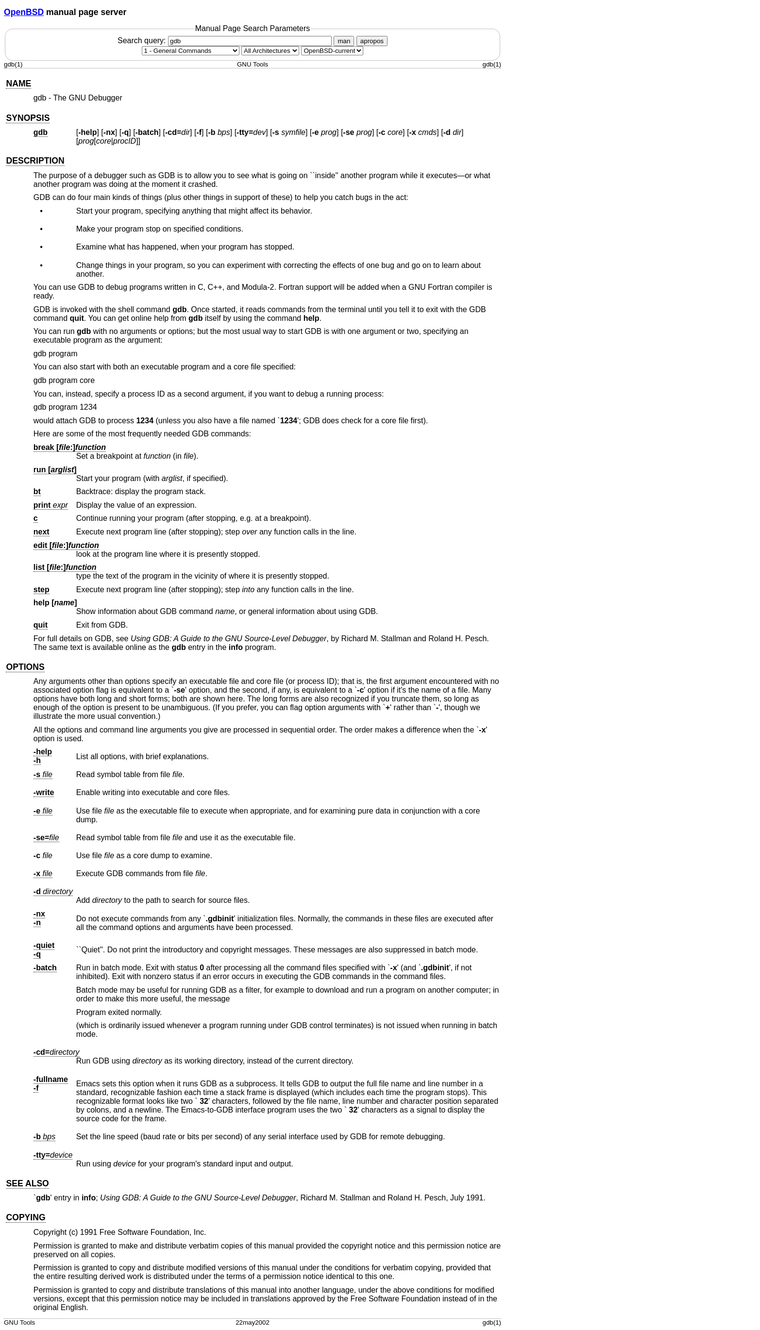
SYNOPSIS (28, 118)
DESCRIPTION (35, 161)
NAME (18, 83)
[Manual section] (190, 50)
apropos (372, 41)
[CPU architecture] (270, 50)
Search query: (226, 40)
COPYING (25, 1217)
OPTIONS (25, 667)
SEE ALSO (27, 1183)
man (344, 41)
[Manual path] (332, 50)
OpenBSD (24, 12)
